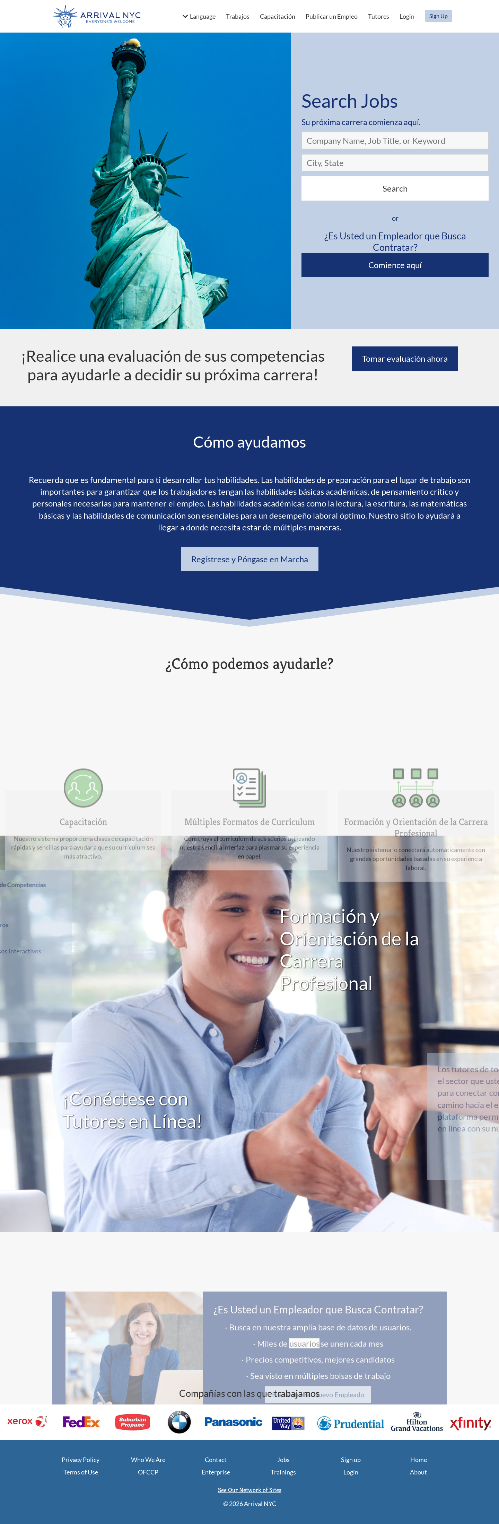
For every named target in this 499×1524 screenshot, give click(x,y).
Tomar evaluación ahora (405, 358)
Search (395, 188)
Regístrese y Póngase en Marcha (249, 559)
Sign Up (438, 15)
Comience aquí (395, 265)
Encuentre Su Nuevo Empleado (318, 1452)
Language (203, 16)
